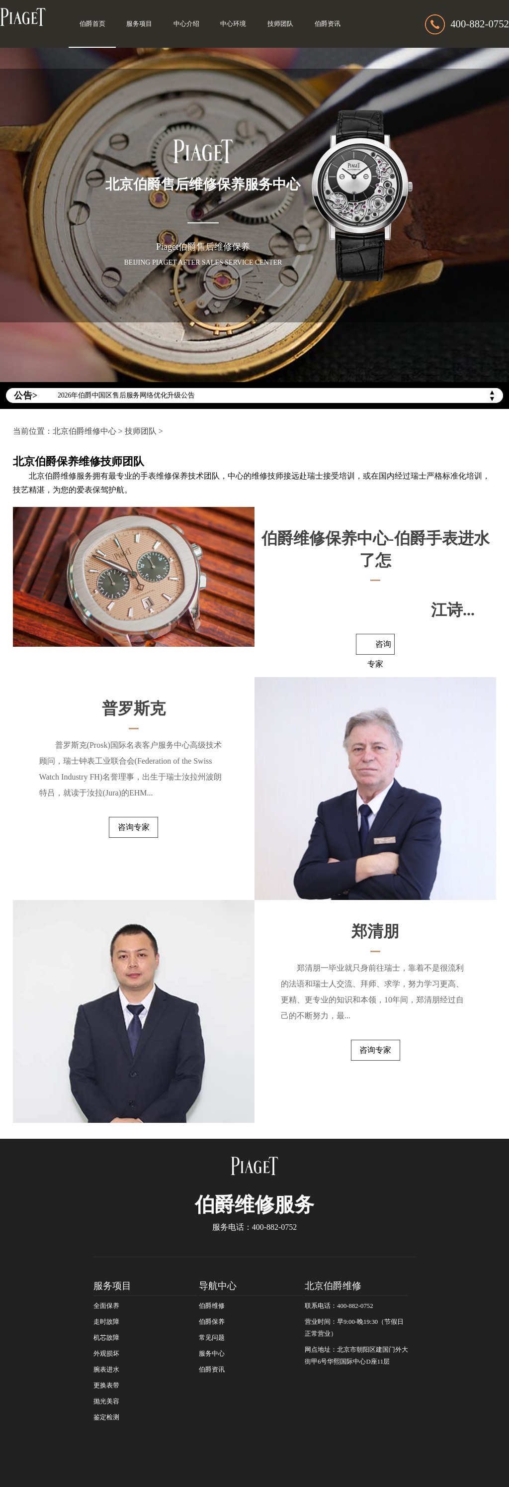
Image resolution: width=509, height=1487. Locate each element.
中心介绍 (186, 23)
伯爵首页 (92, 23)
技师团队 (280, 23)
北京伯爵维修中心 (84, 431)
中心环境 (233, 23)
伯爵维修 (212, 1305)
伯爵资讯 (327, 23)
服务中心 (212, 1353)
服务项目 (139, 23)
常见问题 (212, 1337)
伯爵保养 (212, 1321)
